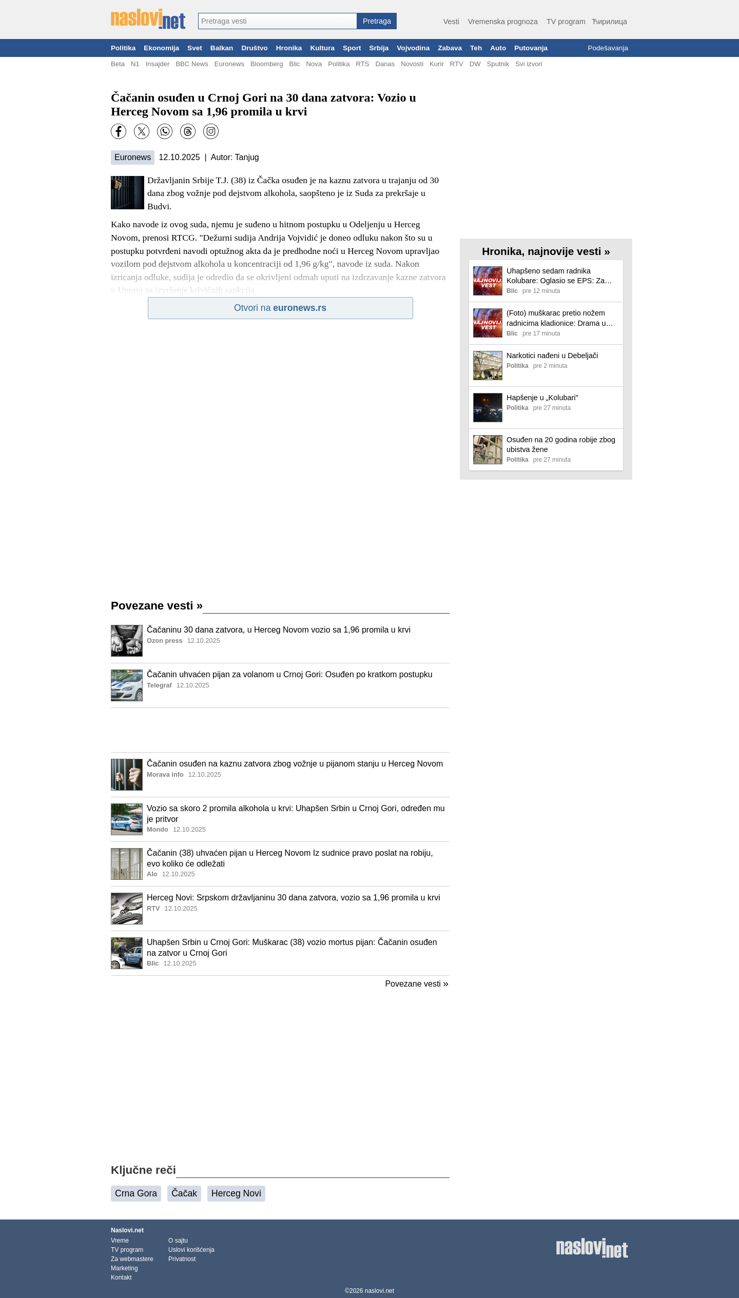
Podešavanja (608, 48)
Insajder (158, 64)
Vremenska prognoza (503, 21)
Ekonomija (161, 48)
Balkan (222, 48)
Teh (476, 48)
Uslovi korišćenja (191, 1249)
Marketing (124, 1268)
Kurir (437, 64)
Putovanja (531, 48)
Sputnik (498, 64)
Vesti (451, 21)
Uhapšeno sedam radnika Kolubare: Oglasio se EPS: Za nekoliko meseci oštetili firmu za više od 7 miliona (558, 276)
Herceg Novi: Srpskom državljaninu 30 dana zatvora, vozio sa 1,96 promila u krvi (293, 897)
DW (475, 64)
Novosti (412, 64)
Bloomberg (266, 64)
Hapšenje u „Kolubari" (542, 398)
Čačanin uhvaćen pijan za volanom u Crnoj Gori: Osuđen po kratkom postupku (290, 674)
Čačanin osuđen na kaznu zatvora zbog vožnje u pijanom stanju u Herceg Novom (295, 763)
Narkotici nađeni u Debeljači (552, 355)
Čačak (184, 1193)
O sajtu (178, 1240)
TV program (566, 21)
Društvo (254, 48)
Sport (352, 48)
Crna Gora (136, 1193)
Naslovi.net (127, 1230)
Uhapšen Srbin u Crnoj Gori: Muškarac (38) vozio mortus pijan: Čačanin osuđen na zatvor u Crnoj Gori (292, 947)
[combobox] (277, 21)
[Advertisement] (280, 730)
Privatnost (182, 1259)
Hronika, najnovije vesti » (546, 251)
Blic (294, 64)
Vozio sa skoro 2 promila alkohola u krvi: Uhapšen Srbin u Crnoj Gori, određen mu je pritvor (296, 813)
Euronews (229, 64)
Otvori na (280, 308)
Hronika (289, 48)
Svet (194, 48)
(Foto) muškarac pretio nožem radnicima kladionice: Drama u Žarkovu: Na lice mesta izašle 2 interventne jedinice (558, 318)
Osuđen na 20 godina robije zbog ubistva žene (561, 445)
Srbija (378, 48)
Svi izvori (528, 64)
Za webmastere (132, 1259)
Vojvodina (413, 48)
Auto (498, 48)
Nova (314, 64)
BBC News (192, 64)
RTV (456, 64)
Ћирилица (609, 21)
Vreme (120, 1240)
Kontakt (121, 1277)
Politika (123, 48)
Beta (118, 64)
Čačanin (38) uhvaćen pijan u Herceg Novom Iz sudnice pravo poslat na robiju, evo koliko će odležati (290, 858)
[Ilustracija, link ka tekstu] (127, 642)
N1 (135, 64)
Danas (385, 64)
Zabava (450, 48)
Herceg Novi (236, 1193)
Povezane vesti (157, 605)
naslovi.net (379, 1290)
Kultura (322, 48)
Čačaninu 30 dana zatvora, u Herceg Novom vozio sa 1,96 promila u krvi (279, 629)
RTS (362, 64)
